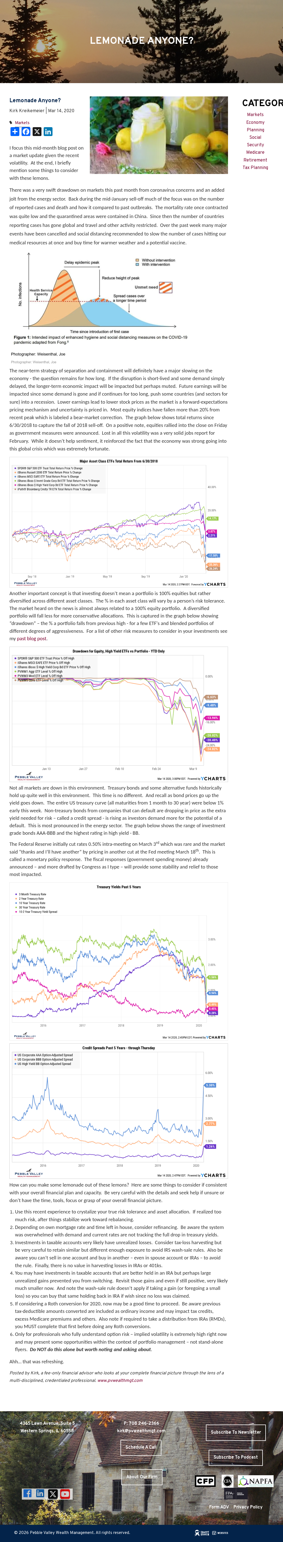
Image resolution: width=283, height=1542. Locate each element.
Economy (255, 122)
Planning (255, 130)
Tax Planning (255, 168)
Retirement (255, 160)
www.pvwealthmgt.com (120, 1381)
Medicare (255, 152)
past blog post (31, 638)
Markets (22, 123)
